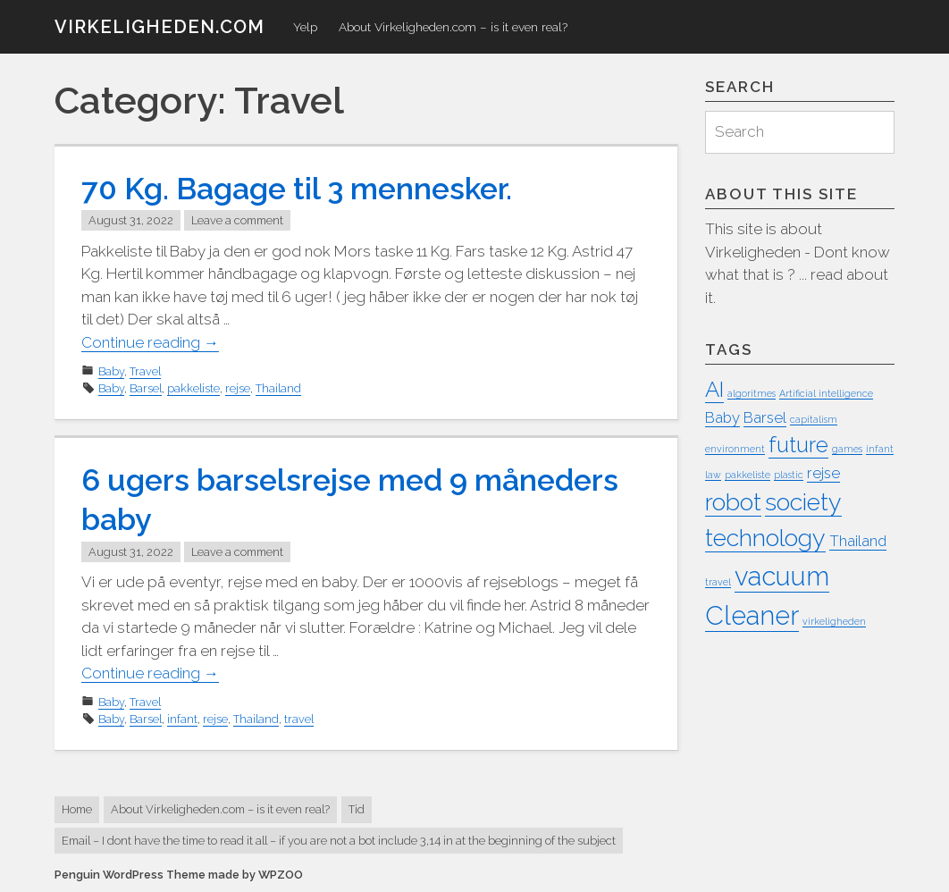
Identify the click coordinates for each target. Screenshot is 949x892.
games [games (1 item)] (847, 448)
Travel (145, 371)
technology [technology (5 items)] (765, 537)
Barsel (146, 388)
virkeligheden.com (160, 27)
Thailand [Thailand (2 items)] (857, 541)
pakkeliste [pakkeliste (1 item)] (747, 474)
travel (299, 719)
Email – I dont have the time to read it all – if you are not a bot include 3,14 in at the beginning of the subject (339, 840)
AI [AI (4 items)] (714, 389)
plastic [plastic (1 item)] (788, 474)
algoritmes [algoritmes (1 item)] (751, 393)
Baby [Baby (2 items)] (722, 417)
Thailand (278, 388)
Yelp (305, 27)
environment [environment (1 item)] (735, 448)
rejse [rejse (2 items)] (823, 473)
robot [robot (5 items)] (733, 502)
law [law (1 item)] (713, 474)
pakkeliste (193, 388)
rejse (237, 388)
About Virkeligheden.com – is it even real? (453, 27)
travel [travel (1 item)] (718, 581)
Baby (111, 371)
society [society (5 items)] (803, 502)
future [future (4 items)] (798, 445)
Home (77, 809)
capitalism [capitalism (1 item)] (813, 419)
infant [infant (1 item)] (880, 448)
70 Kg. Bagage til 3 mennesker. (296, 188)
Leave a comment (237, 220)
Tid (357, 809)
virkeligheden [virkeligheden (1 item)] (834, 621)
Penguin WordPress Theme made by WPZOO (179, 874)
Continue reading (150, 342)
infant (182, 719)
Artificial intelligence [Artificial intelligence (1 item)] (826, 393)
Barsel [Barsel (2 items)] (764, 417)
